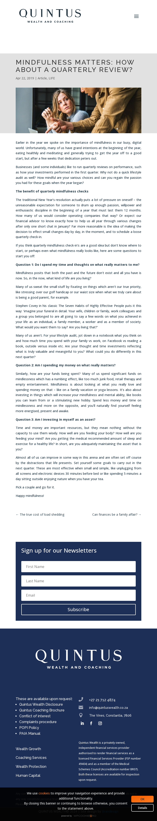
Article (42, 78)
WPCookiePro (80, 816)
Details (142, 808)
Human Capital (28, 775)
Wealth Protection (31, 766)
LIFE (52, 78)
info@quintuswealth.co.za (108, 707)
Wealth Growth (28, 749)
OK (142, 799)
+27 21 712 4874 (102, 700)
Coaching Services (31, 758)
